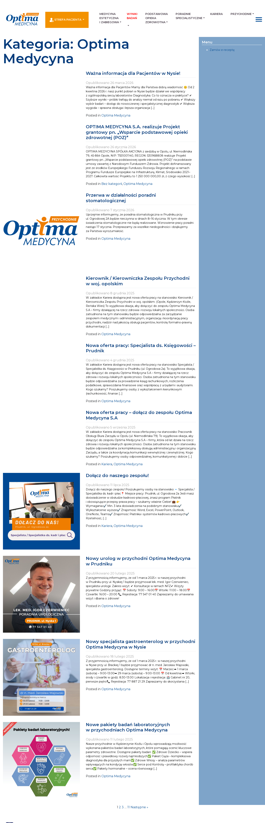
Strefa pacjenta (66, 20)
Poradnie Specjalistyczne (189, 16)
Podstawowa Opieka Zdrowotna (156, 18)
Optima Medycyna (115, 115)
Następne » (139, 807)
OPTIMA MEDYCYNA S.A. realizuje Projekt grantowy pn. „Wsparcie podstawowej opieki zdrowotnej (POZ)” (137, 132)
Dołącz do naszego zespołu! (117, 475)
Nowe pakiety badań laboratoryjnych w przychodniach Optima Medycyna (128, 727)
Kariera (216, 14)
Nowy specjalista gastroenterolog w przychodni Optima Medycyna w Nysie (140, 644)
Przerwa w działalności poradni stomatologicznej (121, 198)
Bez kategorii (111, 184)
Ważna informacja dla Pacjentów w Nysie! (133, 73)
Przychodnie (241, 14)
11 (128, 807)
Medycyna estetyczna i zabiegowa (109, 18)
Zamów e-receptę (222, 50)
